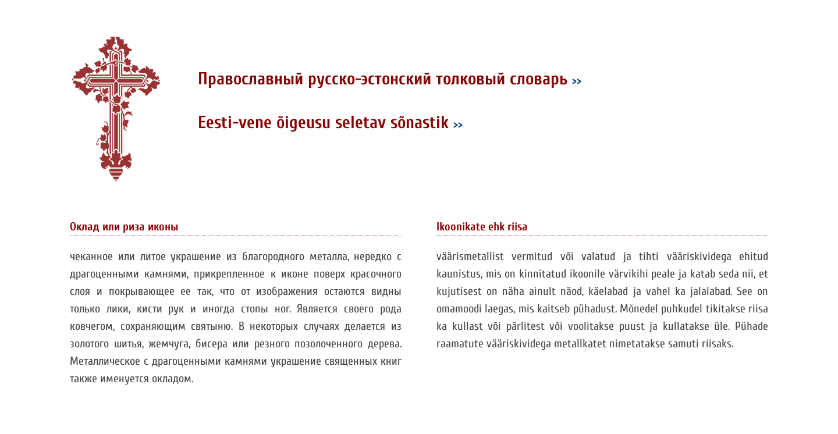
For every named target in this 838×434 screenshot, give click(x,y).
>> (576, 80)
